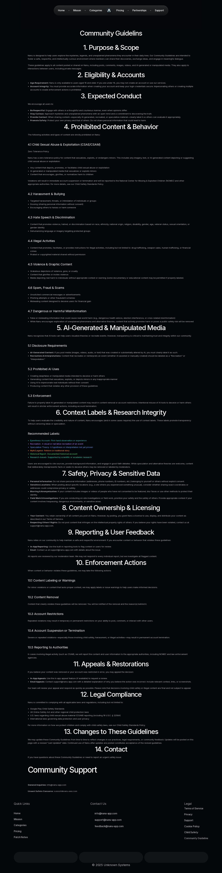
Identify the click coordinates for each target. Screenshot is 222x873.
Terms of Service (54, 519)
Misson (77, 10)
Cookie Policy (192, 826)
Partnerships (139, 10)
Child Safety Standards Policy (89, 184)
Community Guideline (196, 838)
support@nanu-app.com (41, 525)
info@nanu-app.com (56, 785)
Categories (20, 825)
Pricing (17, 831)
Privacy (188, 814)
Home (17, 813)
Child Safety (191, 832)
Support (188, 820)
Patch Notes (21, 837)
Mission (18, 819)
